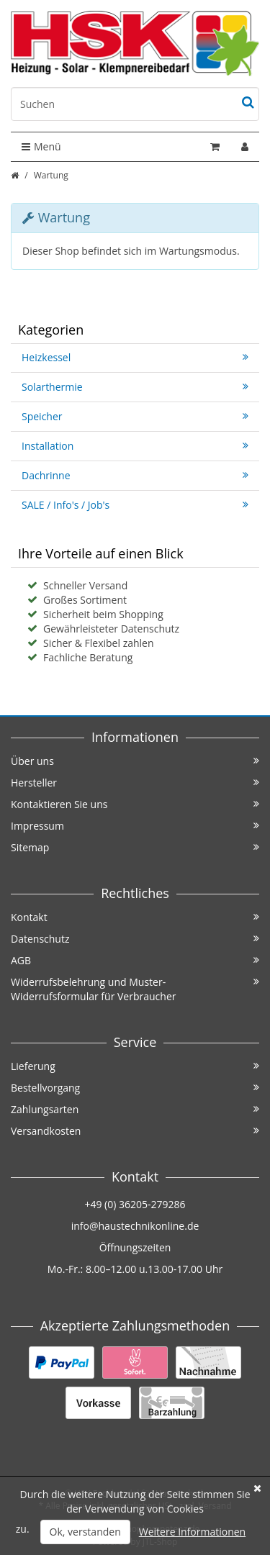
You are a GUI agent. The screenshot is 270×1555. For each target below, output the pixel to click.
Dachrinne (135, 475)
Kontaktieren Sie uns (135, 804)
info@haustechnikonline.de (135, 1226)
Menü (41, 146)
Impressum (135, 826)
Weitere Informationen (192, 1531)
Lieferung (135, 1066)
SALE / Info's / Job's (135, 505)
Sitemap (135, 847)
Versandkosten (135, 1131)
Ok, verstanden (85, 1531)
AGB (135, 960)
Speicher (135, 416)
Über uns (135, 761)
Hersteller (135, 782)
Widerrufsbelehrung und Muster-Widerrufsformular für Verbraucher (135, 989)
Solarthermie (135, 387)
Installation (135, 446)
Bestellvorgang (135, 1087)
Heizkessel (135, 357)
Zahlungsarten (135, 1109)
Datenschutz (135, 939)
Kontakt (135, 917)
